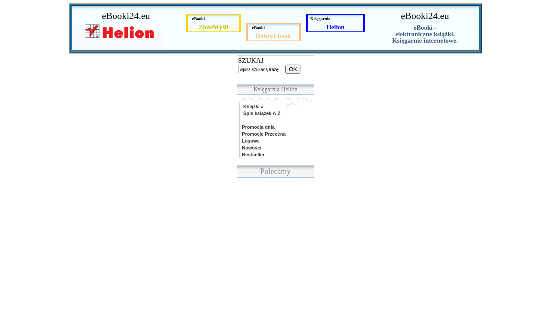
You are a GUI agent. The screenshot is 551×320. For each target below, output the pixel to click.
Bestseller (253, 154)
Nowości (251, 147)
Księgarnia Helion (275, 89)
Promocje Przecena (263, 134)
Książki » (252, 106)
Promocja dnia (258, 127)
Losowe (250, 140)
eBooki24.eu (126, 15)
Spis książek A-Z (261, 113)
